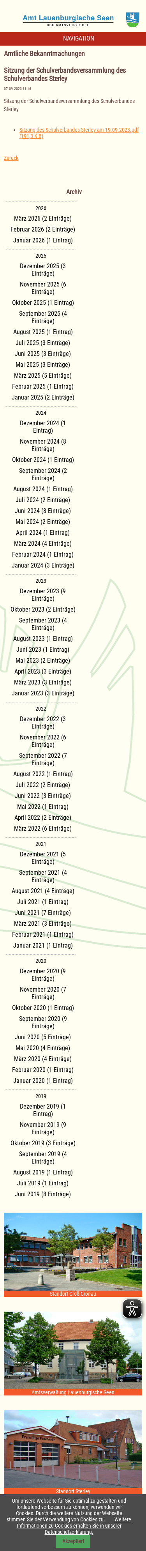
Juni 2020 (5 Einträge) (43, 1037)
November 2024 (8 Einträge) (43, 445)
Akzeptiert (73, 1541)
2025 (40, 256)
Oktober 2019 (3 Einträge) (43, 1143)
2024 (40, 413)
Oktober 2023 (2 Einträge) (43, 609)
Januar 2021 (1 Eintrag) (43, 945)
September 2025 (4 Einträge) (43, 317)
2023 (40, 581)
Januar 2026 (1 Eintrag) (43, 240)
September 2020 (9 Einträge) (43, 1022)
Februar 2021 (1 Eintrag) (43, 934)
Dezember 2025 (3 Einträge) (43, 269)
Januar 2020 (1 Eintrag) (43, 1080)
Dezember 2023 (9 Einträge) (43, 594)
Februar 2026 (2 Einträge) (43, 229)
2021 (40, 844)
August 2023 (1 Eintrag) (43, 638)
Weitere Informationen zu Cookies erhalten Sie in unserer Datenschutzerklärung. (74, 1525)
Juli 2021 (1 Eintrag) (43, 901)
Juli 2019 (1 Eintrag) (43, 1183)
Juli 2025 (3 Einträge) (43, 343)
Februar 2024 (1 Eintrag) (43, 554)
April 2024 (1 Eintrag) (43, 532)
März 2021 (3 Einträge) (43, 923)
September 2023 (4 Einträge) (43, 624)
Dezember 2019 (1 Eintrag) (43, 1110)
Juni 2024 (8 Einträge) (43, 511)
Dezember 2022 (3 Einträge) (43, 722)
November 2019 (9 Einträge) (43, 1128)
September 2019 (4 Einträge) (43, 1157)
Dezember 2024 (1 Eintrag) (43, 426)
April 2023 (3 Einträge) (42, 671)
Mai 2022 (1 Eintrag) (43, 806)
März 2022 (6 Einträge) (43, 828)
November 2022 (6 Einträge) (43, 741)
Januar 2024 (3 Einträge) (43, 565)
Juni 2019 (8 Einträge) (43, 1194)
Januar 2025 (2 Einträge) (43, 397)
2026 (40, 208)
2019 (40, 1096)
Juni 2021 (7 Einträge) (43, 912)
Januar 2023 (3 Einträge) (43, 693)
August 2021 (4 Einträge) (43, 891)
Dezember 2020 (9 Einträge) (43, 974)
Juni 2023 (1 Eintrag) (42, 649)
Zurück (11, 158)
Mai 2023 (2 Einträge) (43, 660)
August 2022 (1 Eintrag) (43, 774)
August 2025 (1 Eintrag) (43, 332)
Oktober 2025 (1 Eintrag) (43, 302)
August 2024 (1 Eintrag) (43, 489)
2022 (40, 709)
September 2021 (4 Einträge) (43, 876)
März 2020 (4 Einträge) (43, 1059)
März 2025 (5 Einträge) (43, 375)
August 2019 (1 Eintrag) (43, 1172)
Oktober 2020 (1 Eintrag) (43, 1008)
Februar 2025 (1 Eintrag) (43, 386)
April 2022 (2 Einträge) (42, 817)
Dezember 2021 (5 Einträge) (43, 858)
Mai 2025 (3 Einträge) (43, 364)
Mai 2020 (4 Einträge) (43, 1048)
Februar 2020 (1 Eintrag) (43, 1069)
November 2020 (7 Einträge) (43, 993)
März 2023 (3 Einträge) (43, 682)
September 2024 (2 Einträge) (43, 474)
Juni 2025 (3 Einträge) (43, 353)
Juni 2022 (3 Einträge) (43, 795)
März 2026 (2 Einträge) (43, 218)
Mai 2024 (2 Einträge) (43, 521)
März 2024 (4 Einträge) (43, 543)
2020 (40, 961)
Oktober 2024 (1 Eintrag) (43, 459)
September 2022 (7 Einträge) (43, 759)
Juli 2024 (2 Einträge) (43, 500)
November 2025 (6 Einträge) (43, 288)
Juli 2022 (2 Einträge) (43, 785)
